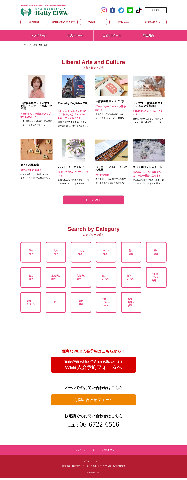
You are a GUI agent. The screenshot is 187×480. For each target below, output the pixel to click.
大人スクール (75, 35)
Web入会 (107, 468)
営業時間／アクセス (64, 22)
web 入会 (123, 22)
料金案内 (148, 35)
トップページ (39, 35)
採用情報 (155, 10)
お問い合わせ (153, 22)
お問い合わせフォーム (93, 401)
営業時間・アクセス (81, 468)
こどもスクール (112, 35)
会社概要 (34, 22)
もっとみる (93, 200)
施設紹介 (93, 22)
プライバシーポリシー (93, 463)
